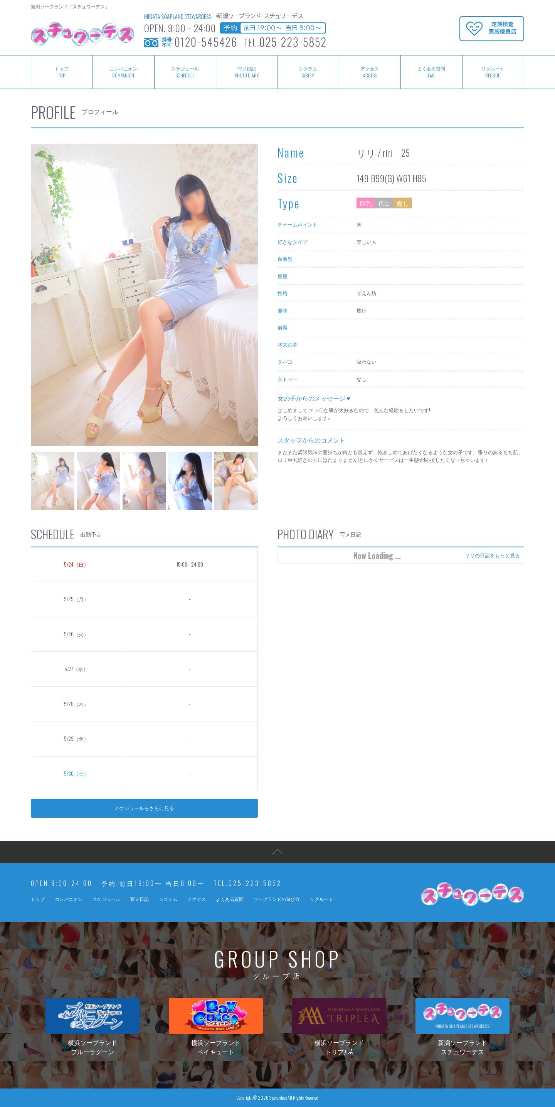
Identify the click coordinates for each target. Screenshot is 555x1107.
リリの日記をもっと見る (492, 555)
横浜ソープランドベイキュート (215, 1027)
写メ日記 (247, 72)
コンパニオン (123, 72)
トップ (61, 72)
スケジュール (185, 72)
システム (308, 72)
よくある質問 (431, 72)
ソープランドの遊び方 (277, 899)
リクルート (493, 72)
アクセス (369, 72)
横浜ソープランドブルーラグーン (92, 1027)
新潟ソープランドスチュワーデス (462, 1027)
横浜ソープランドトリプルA (339, 1027)
